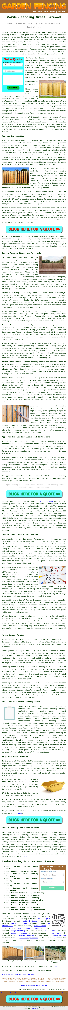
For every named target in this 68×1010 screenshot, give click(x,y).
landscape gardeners (28, 938)
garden (30, 940)
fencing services (40, 752)
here (25, 856)
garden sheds (40, 926)
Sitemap (3, 993)
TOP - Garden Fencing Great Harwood (18, 975)
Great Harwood (46, 501)
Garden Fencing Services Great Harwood (28, 861)
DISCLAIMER (61, 12)
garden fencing (40, 39)
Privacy (64, 993)
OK (44, 1009)
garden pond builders (28, 928)
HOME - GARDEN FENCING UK (34, 985)
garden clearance (19, 933)
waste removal (59, 935)
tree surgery (44, 919)
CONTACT (52, 12)
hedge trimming (18, 931)
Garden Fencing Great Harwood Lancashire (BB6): (24, 32)
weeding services (19, 923)
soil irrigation (31, 921)
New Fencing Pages (13, 993)
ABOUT (46, 12)
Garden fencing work (11, 501)
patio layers (50, 931)
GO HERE (18, 813)
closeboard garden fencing (14, 738)
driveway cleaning (25, 935)
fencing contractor (39, 49)
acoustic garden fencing (51, 733)
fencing (52, 516)
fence (12, 117)
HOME (34, 12)
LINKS (40, 12)
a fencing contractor (37, 916)
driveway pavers (55, 933)
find (9, 832)
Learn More (35, 1009)
